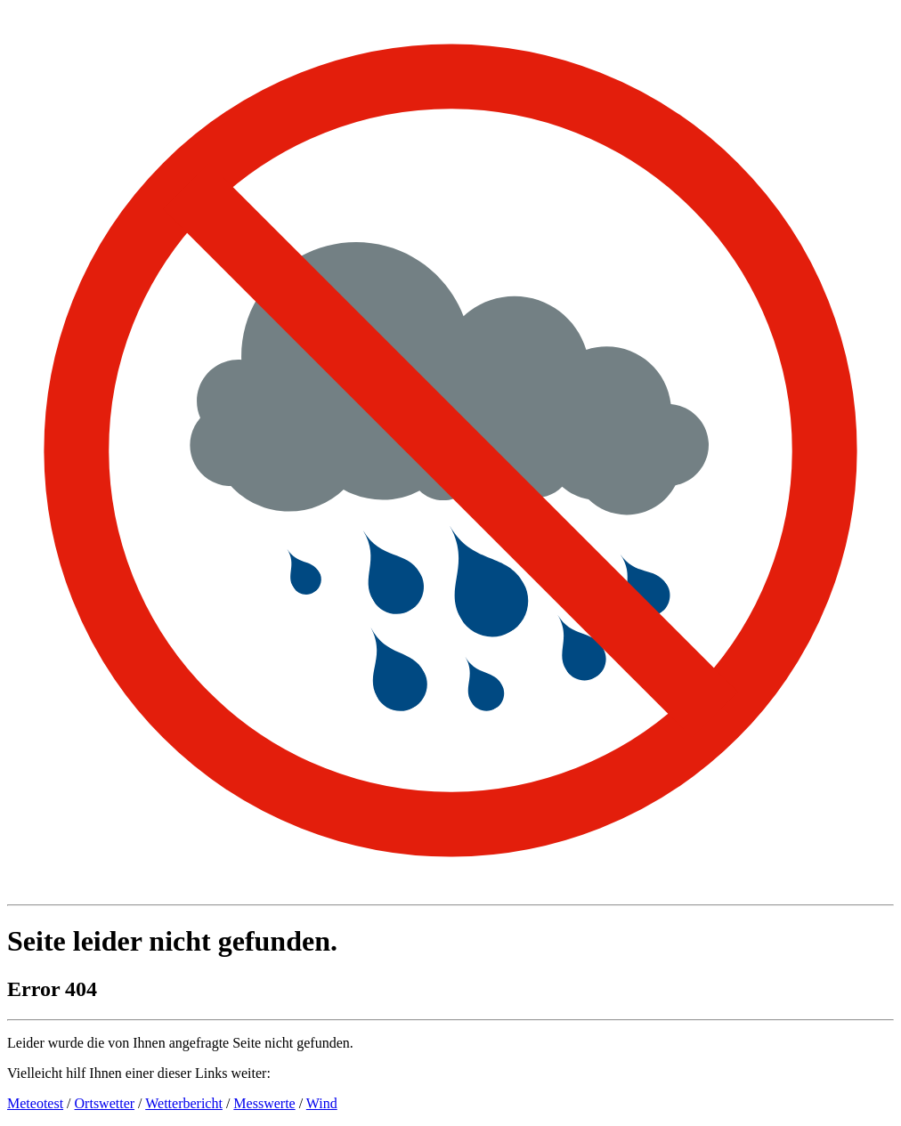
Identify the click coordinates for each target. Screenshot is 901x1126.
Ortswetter (105, 1103)
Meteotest (35, 1103)
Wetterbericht (184, 1103)
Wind (321, 1103)
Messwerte (264, 1103)
